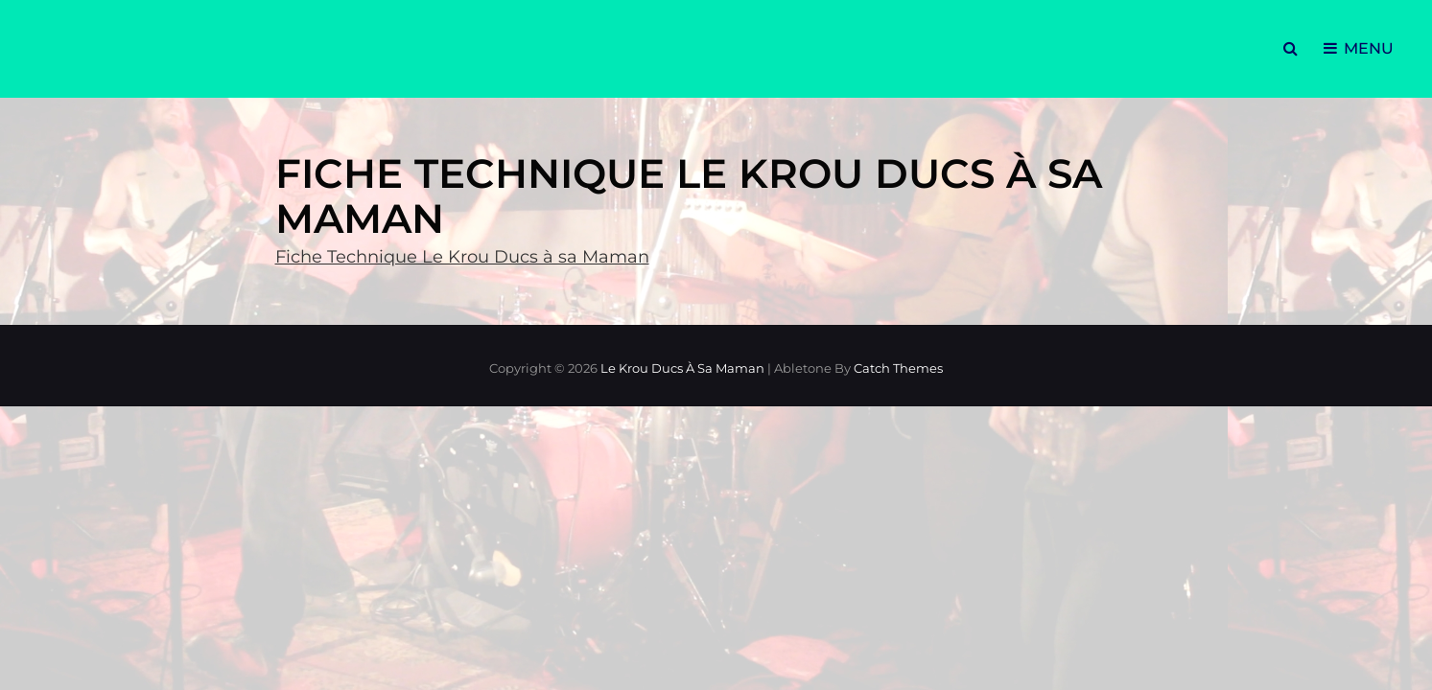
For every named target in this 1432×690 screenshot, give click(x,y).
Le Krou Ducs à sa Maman (682, 368)
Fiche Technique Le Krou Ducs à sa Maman (462, 256)
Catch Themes (898, 368)
